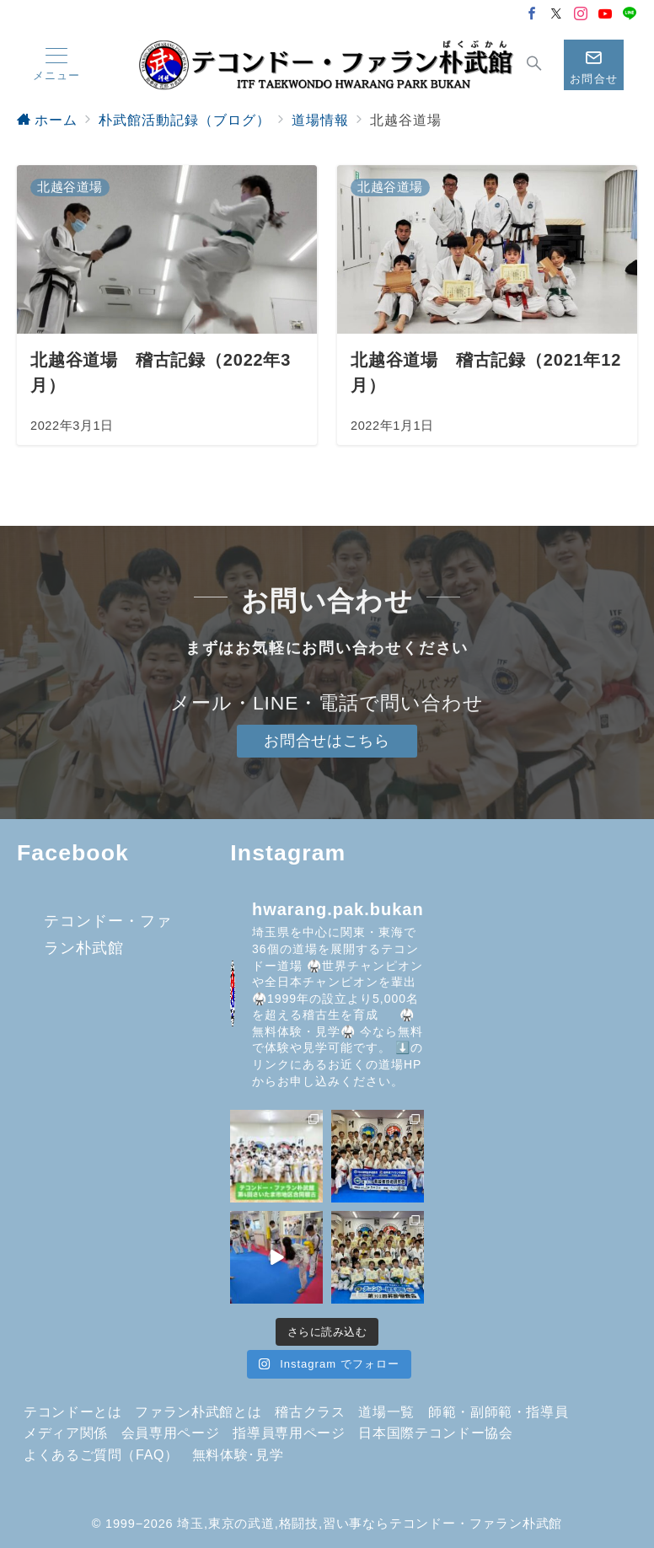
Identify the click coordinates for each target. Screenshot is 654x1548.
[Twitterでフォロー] (556, 15)
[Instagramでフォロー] (581, 15)
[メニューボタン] (56, 65)
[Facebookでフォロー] (532, 15)
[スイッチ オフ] (535, 64)
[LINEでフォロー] (630, 15)
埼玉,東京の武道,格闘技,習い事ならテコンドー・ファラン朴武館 (369, 1523)
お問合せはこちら (327, 740)
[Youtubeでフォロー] (605, 15)
